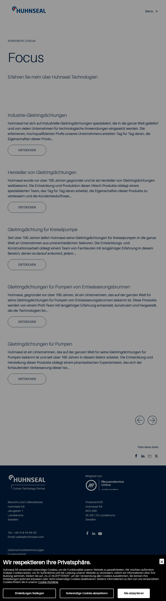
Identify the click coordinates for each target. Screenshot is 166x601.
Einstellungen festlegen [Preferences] (29, 593)
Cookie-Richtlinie (48, 582)
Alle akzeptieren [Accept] (134, 593)
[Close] (161, 561)
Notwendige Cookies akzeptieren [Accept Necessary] (86, 593)
